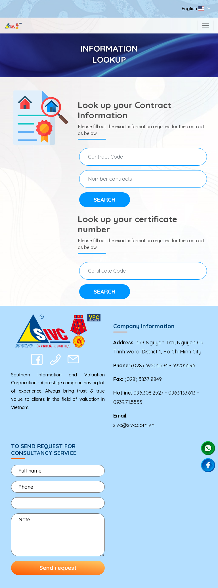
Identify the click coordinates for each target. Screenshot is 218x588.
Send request (58, 567)
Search (105, 199)
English (194, 8)
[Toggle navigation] (205, 25)
